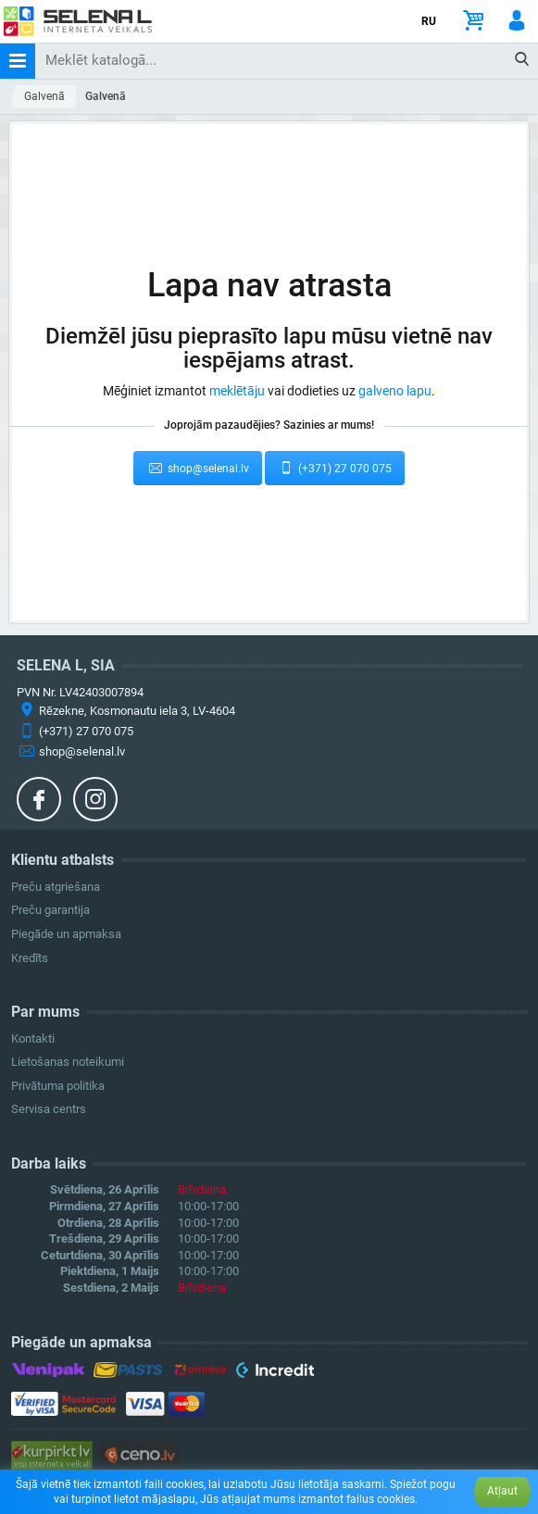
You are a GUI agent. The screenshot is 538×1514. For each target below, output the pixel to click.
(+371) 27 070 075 (335, 467)
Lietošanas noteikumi (67, 1062)
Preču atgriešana (55, 887)
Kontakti (33, 1038)
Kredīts (29, 958)
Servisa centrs (48, 1109)
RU (428, 21)
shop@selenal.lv (197, 467)
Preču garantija (50, 910)
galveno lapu (395, 390)
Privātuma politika (58, 1086)
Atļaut (502, 1490)
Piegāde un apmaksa (66, 934)
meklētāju (237, 390)
